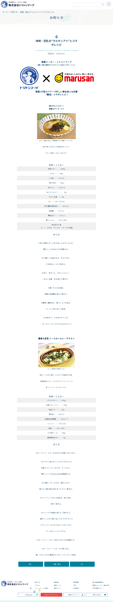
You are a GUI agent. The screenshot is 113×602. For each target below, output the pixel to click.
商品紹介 (56, 582)
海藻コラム (57, 588)
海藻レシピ (57, 585)
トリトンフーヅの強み (41, 588)
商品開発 (76, 582)
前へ (30, 564)
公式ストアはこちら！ (51, 595)
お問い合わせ (96, 595)
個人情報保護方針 (98, 582)
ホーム (5, 12)
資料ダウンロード (74, 595)
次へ (82, 564)
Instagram (28, 595)
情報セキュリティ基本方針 (101, 585)
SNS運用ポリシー (98, 588)
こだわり (37, 585)
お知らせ (14, 12)
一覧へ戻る (56, 564)
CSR (74, 585)
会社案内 (76, 588)
